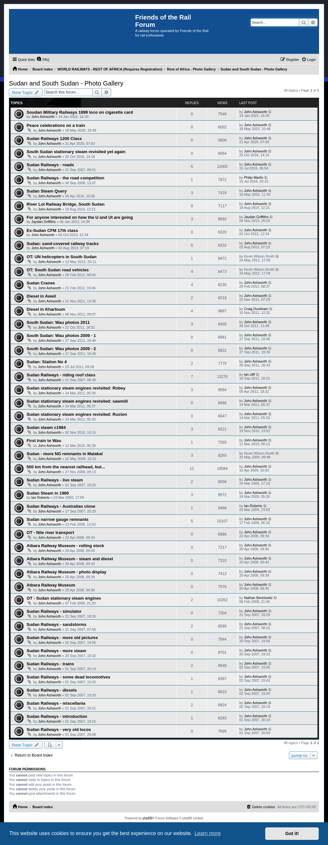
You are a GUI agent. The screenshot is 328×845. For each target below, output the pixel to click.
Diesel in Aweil (41, 296)
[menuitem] (43, 59)
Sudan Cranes (41, 283)
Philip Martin (254, 177)
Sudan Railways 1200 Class (54, 138)
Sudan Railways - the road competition (65, 178)
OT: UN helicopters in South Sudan (61, 256)
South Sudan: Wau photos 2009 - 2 (61, 348)
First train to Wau (44, 440)
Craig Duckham (256, 309)
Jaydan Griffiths (43, 222)
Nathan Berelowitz (258, 598)
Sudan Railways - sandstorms (56, 624)
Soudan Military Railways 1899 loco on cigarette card (80, 112)
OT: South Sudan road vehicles (58, 269)
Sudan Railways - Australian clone (61, 506)
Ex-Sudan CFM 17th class (52, 230)
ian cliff (249, 374)
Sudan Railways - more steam (56, 650)
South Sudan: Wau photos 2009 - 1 (61, 335)
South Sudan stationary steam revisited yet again (76, 151)
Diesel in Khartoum (46, 309)
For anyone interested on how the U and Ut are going (80, 217)
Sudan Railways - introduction (57, 716)
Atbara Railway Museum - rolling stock (65, 545)
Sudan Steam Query (47, 191)
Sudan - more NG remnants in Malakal (64, 453)
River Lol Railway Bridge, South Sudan (65, 204)
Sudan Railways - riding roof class (61, 375)
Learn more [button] (207, 833)
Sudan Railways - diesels (52, 690)
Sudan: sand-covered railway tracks (63, 243)
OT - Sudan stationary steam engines (64, 598)
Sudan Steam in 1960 (48, 493)
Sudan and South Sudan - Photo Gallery (66, 83)
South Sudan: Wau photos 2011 (58, 322)
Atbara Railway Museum (51, 585)
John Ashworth (42, 117)
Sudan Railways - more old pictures (62, 637)
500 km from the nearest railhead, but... (66, 466)
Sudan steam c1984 (46, 427)
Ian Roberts (40, 497)
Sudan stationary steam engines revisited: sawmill (77, 401)
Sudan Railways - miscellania (56, 703)
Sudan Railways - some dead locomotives (69, 677)
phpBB (147, 818)
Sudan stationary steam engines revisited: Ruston (77, 414)
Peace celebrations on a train (56, 125)
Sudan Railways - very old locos (59, 729)
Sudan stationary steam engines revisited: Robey (76, 388)
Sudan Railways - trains (50, 663)
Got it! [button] (292, 833)
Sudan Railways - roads (50, 164)
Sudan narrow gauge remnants (57, 519)
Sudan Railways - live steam (55, 480)
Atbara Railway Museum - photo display (66, 572)
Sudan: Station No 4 (47, 361)
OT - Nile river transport (50, 532)
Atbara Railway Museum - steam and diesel (70, 558)
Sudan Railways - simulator (54, 611)
